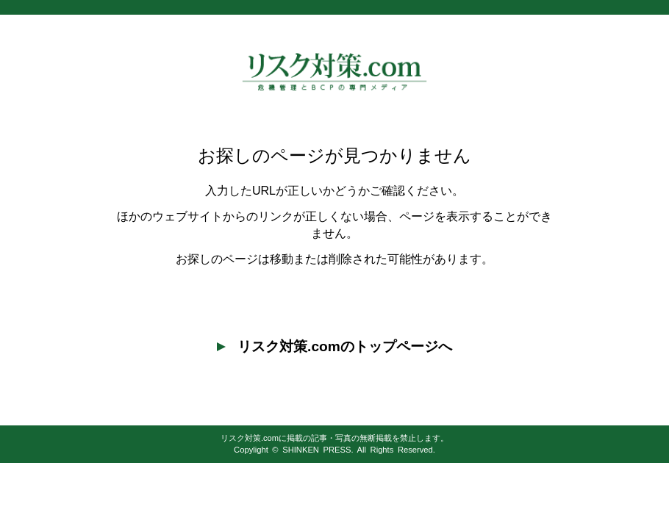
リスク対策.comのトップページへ (334, 346)
